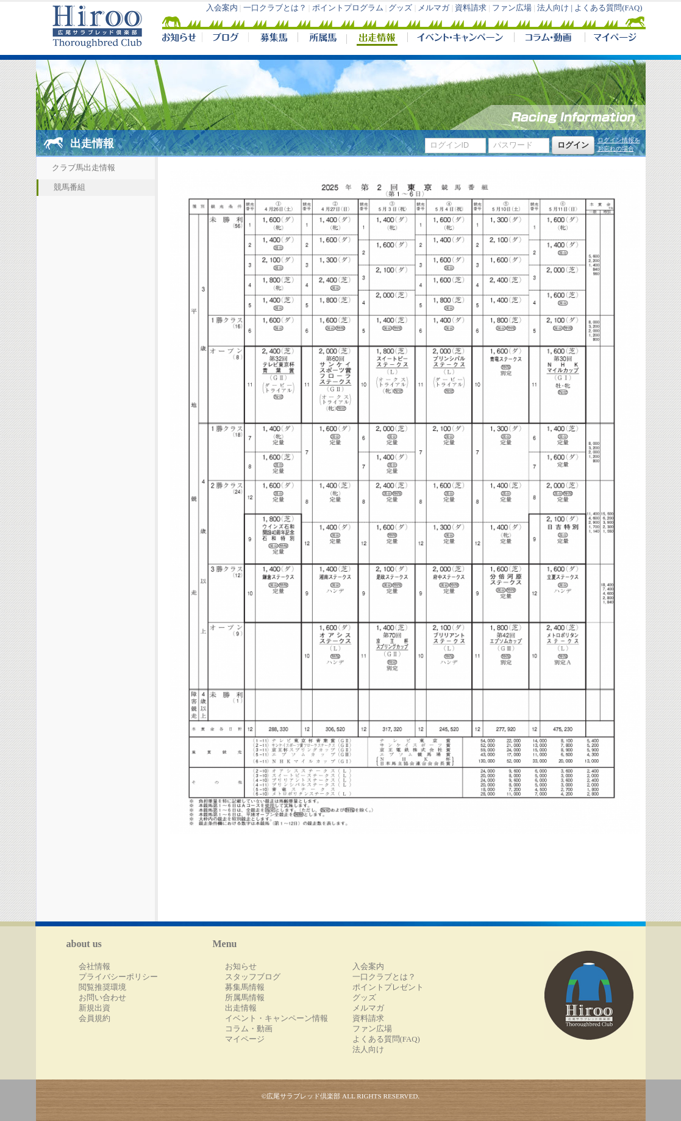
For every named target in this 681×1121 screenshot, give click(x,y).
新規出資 (94, 1008)
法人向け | (555, 8)
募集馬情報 (245, 987)
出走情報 (376, 39)
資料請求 (471, 8)
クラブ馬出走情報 (83, 168)
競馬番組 (69, 187)
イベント (460, 39)
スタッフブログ (252, 977)
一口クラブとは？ (275, 8)
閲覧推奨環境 (102, 987)
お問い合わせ (102, 997)
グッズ (400, 8)
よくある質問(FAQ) (608, 8)
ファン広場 (512, 8)
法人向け (368, 1049)
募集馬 (273, 39)
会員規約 (94, 1018)
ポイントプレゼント (388, 987)
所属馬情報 (245, 997)
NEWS (180, 39)
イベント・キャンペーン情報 (276, 1018)
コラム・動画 (549, 39)
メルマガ (433, 8)
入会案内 (222, 8)
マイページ (612, 39)
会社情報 (94, 966)
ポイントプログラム (347, 8)
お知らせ (241, 966)
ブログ (225, 39)
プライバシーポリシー (118, 977)
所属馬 (322, 39)
